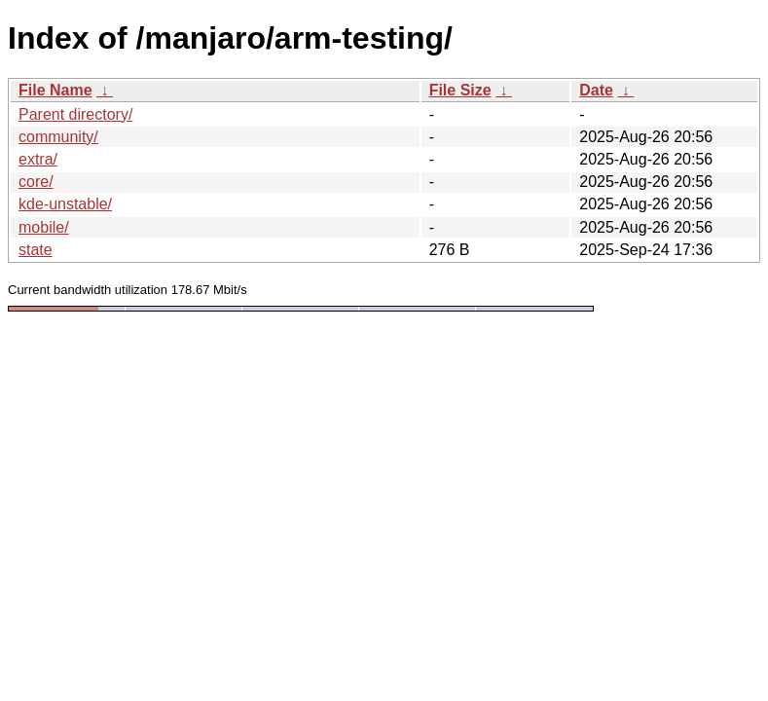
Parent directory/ (75, 114)
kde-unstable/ (65, 204)
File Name (55, 90)
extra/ (37, 159)
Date (596, 90)
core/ (36, 181)
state (35, 249)
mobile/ (43, 227)
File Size (460, 90)
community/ (58, 137)
